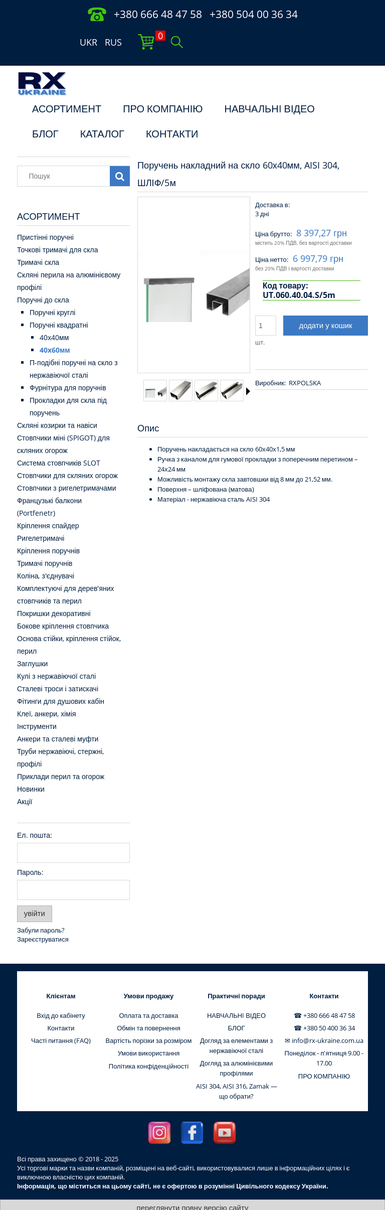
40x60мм (55, 330)
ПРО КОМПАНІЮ (163, 89)
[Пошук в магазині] (66, 156)
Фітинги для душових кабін (60, 681)
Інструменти (37, 706)
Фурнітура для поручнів (68, 368)
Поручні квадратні (59, 305)
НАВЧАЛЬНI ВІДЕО (270, 89)
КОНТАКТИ (172, 114)
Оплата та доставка (148, 995)
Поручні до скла (43, 280)
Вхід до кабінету (61, 995)
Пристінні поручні (45, 217)
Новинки (31, 769)
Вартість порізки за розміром (149, 1020)
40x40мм (54, 318)
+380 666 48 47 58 (158, 14)
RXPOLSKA (305, 363)
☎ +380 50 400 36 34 (324, 1008)
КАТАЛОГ (102, 114)
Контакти (60, 1008)
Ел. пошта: (34, 815)
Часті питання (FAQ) (61, 1020)
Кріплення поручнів (48, 531)
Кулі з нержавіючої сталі (56, 656)
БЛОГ (45, 114)
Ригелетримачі (40, 518)
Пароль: (30, 852)
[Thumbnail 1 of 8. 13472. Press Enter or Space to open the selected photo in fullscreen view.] (155, 371)
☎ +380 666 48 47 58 (324, 995)
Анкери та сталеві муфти (57, 719)
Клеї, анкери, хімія (46, 694)
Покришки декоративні (54, 593)
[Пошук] (120, 156)
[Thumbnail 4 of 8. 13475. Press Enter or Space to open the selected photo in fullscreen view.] (232, 371)
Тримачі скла (38, 242)
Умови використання (149, 1033)
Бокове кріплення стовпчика (63, 606)
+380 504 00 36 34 (254, 14)
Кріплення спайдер (48, 506)
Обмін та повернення (148, 1008)
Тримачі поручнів (44, 543)
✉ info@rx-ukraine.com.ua (324, 1020)
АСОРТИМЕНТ (66, 89)
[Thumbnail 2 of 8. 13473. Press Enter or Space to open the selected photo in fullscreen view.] (180, 371)
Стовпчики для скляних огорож (67, 456)
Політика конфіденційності (148, 1046)
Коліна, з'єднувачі (45, 556)
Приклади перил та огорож (60, 757)
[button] (248, 372)
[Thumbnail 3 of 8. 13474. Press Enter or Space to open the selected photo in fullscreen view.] (206, 371)
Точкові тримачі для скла (57, 230)
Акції (24, 782)
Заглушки (32, 644)
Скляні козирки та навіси (57, 405)
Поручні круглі (52, 292)
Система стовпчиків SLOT (58, 443)
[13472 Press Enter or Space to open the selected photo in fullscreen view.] (194, 266)
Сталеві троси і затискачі (57, 669)
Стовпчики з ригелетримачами (66, 468)
